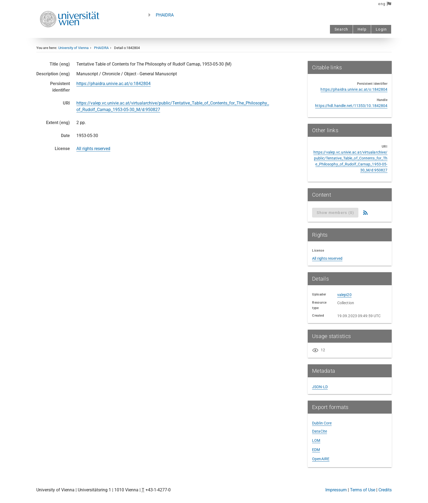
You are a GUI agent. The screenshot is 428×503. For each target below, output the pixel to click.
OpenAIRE (320, 459)
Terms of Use (362, 489)
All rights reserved (93, 148)
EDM (316, 449)
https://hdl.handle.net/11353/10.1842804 (351, 105)
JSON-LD (320, 387)
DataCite (319, 431)
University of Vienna (73, 48)
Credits (385, 489)
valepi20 (344, 295)
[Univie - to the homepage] (69, 34)
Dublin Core (322, 423)
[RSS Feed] (365, 213)
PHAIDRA (165, 15)
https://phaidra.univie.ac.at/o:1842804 (113, 83)
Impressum (336, 489)
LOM (316, 440)
